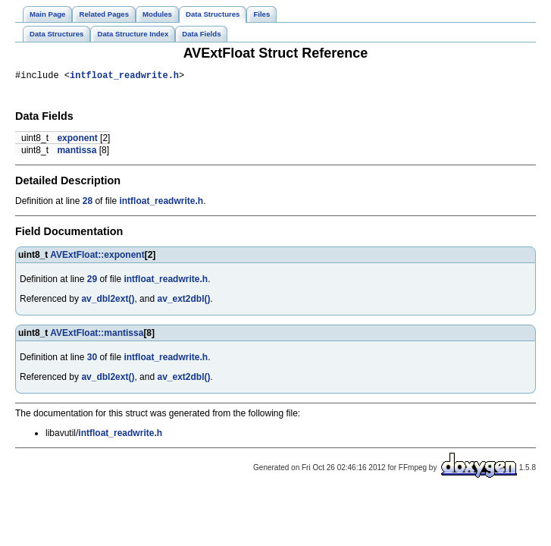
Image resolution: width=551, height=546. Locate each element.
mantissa (76, 152)
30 (92, 359)
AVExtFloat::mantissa (96, 335)
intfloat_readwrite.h (124, 77)
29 (92, 281)
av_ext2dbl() (183, 301)
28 (87, 203)
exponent (77, 140)
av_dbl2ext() (107, 301)
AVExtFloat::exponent (97, 257)
